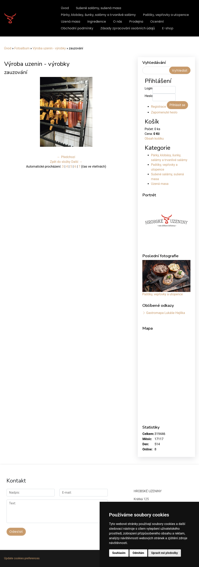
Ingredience (96, 21)
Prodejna (136, 21)
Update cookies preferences (22, 558)
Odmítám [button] (138, 553)
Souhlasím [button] (119, 553)
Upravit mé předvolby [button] (164, 553)
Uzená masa (70, 21)
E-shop (167, 28)
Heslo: (148, 96)
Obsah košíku (154, 138)
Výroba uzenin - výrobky (49, 48)
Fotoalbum (21, 48)
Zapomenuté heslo (164, 112)
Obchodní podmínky (77, 28)
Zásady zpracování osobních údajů (127, 28)
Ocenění (157, 21)
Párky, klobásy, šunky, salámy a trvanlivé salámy (98, 14)
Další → (76, 162)
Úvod (65, 8)
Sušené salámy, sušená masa (98, 8)
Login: (148, 88)
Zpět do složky (60, 162)
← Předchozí (66, 157)
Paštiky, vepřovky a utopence (166, 14)
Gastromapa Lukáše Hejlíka (165, 313)
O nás (117, 21)
